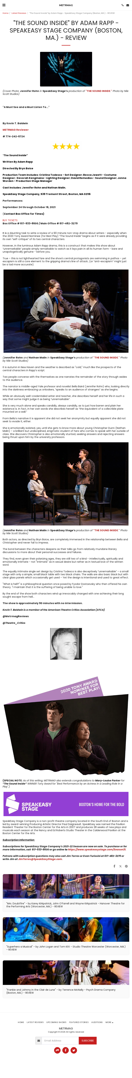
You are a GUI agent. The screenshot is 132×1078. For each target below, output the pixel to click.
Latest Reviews (19, 13)
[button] (4, 5)
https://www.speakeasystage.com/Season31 (97, 849)
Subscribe (88, 1040)
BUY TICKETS (10, 220)
